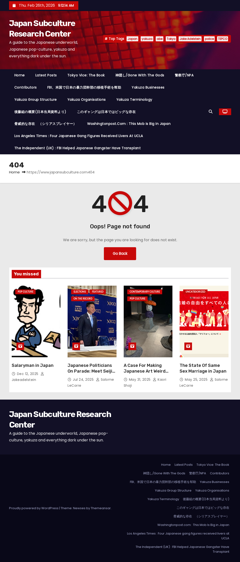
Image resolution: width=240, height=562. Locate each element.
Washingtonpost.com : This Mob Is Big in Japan (129, 123)
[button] (211, 112)
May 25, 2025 (197, 379)
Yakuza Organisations (86, 99)
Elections (80, 292)
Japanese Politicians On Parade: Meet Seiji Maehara (90, 371)
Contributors (25, 87)
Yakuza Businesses (148, 87)
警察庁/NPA (184, 75)
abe (159, 39)
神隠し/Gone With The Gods (139, 75)
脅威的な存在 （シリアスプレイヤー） (45, 123)
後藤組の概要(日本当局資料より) (40, 111)
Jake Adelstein (190, 39)
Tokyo (171, 39)
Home (19, 75)
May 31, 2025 (140, 379)
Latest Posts (46, 75)
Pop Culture (25, 292)
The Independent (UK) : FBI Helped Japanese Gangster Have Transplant (77, 148)
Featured (97, 292)
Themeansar (101, 508)
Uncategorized (195, 292)
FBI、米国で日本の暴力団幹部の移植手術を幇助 (84, 87)
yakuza (147, 39)
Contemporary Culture (145, 292)
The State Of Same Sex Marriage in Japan (203, 368)
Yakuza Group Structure (35, 99)
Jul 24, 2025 (84, 379)
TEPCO (222, 39)
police (209, 39)
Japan (132, 39)
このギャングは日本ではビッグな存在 (106, 111)
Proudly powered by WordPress (34, 508)
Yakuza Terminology (134, 99)
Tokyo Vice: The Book (86, 75)
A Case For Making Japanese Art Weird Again (144, 371)
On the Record (83, 298)
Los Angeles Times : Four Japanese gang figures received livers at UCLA (78, 136)
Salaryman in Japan (32, 365)
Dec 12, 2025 (28, 373)
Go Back (120, 253)
